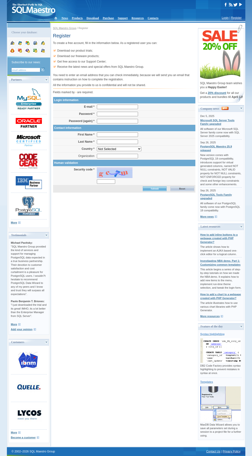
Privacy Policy (232, 451)
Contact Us (213, 451)
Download (93, 18)
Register (236, 17)
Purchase (108, 18)
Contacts (153, 18)
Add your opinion (22, 329)
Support (123, 18)
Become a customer (23, 437)
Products (77, 18)
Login (225, 17)
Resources (138, 18)
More (14, 222)
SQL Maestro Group (64, 28)
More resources (210, 316)
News (65, 18)
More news (207, 216)
